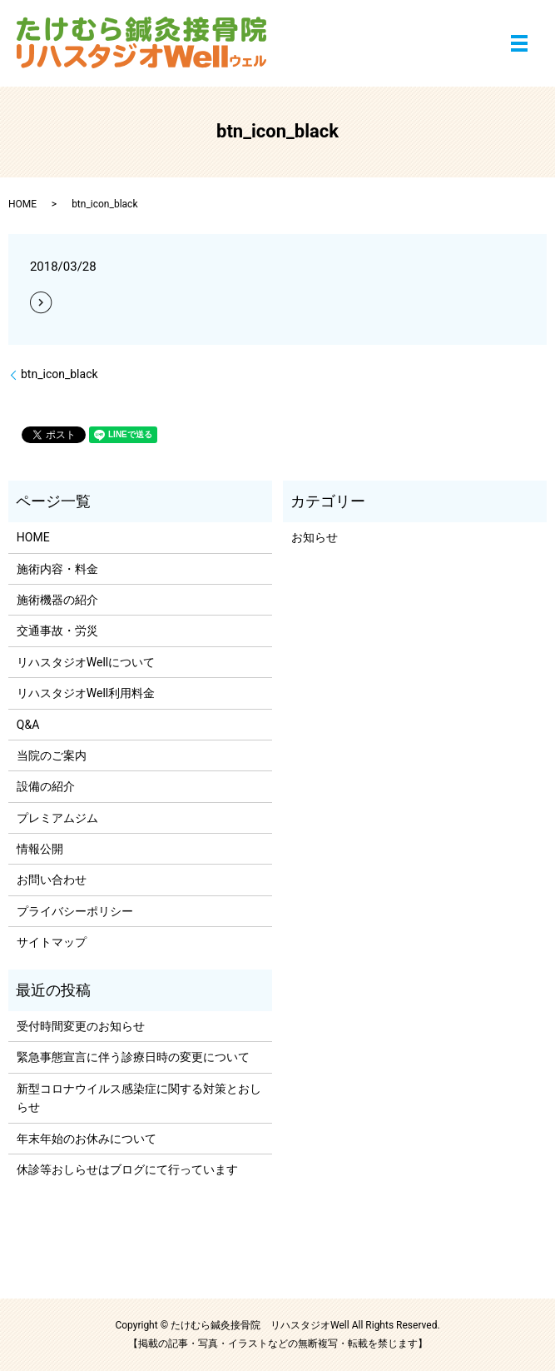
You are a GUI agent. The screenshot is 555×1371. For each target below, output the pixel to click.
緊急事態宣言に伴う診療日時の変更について (133, 1057)
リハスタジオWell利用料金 (86, 693)
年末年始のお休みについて (86, 1138)
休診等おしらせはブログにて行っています (127, 1169)
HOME (22, 204)
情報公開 (40, 848)
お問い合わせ (52, 879)
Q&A (28, 724)
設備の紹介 (46, 786)
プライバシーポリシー (75, 911)
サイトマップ (52, 942)
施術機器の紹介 (57, 599)
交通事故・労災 (57, 630)
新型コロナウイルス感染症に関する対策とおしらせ (139, 1098)
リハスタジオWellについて (86, 662)
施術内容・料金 (57, 569)
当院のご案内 (52, 755)
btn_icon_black (59, 374)
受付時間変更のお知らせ (81, 1026)
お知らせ (314, 537)
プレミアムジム (57, 818)
